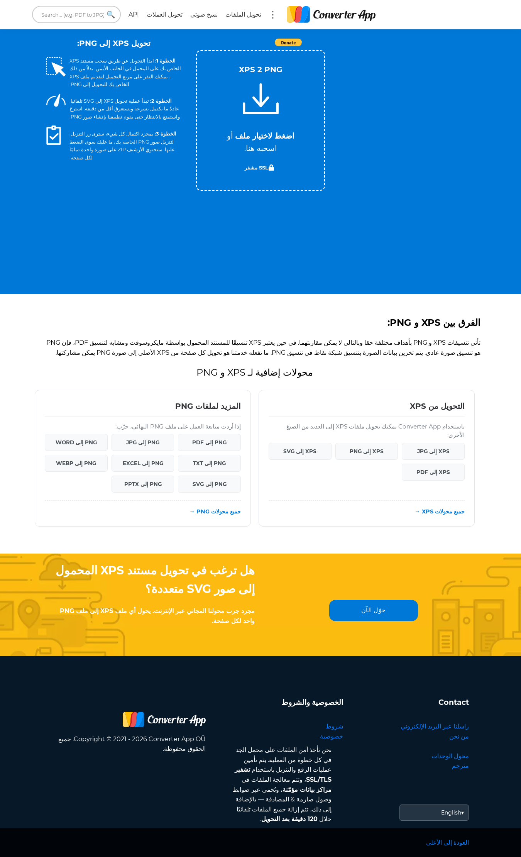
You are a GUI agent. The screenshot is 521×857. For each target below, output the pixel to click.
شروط (334, 726)
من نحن (459, 736)
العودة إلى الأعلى (447, 842)
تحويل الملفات (243, 14)
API (134, 14)
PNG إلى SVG (210, 484)
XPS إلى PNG (367, 451)
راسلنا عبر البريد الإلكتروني (435, 726)
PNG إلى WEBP (76, 463)
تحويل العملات (165, 14)
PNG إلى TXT (209, 463)
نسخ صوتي (204, 14)
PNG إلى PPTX (143, 484)
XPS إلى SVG (299, 451)
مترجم (460, 765)
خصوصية (331, 736)
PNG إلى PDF (209, 442)
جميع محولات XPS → (440, 511)
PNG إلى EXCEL (143, 463)
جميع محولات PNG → (215, 511)
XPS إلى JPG (433, 451)
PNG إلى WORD (76, 442)
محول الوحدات (450, 756)
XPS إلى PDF (433, 472)
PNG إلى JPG (142, 442)
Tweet (216, 46)
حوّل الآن (373, 610)
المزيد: (273, 14)
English (451, 812)
